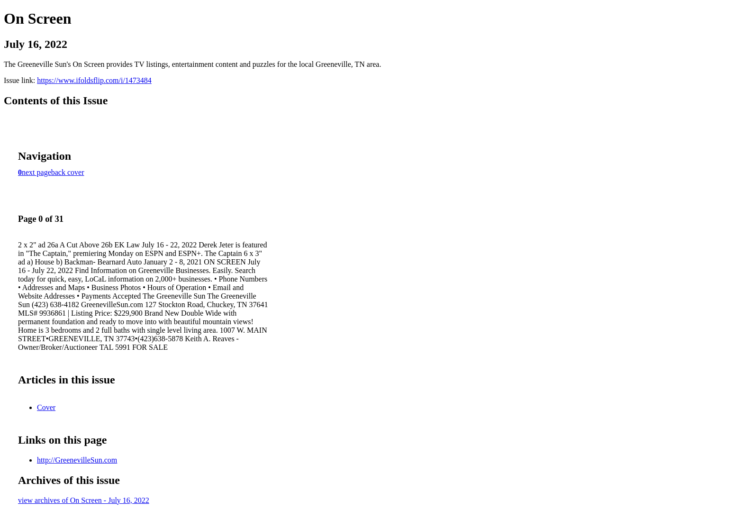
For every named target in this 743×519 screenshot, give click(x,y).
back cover (67, 172)
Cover (46, 407)
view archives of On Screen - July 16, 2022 (83, 500)
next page (36, 172)
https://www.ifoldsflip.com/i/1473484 (94, 80)
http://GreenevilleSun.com (77, 460)
